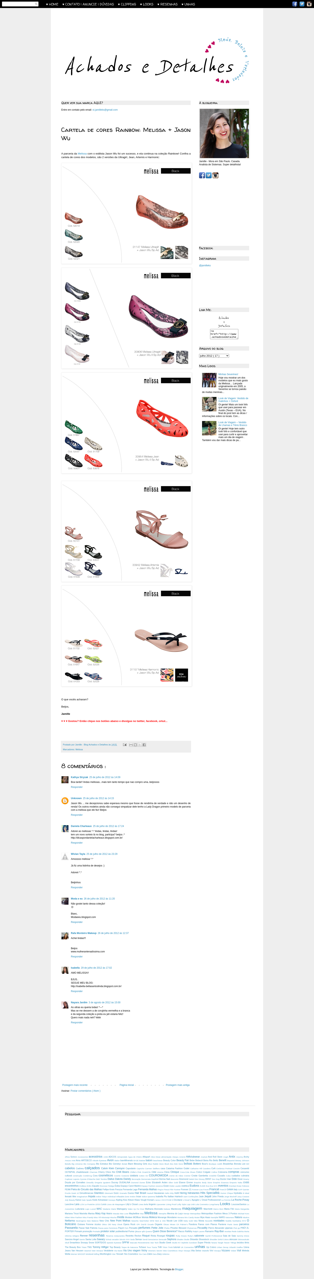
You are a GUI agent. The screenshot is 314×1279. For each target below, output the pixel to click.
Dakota (119, 1179)
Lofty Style (182, 1204)
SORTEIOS (101, 1242)
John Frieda (218, 1196)
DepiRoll (155, 1179)
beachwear (158, 1160)
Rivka (154, 1236)
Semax (139, 1239)
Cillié (154, 1172)
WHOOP (82, 1254)
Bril (247, 1164)
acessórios (96, 1156)
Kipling (119, 1200)
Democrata (146, 1179)
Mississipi (105, 1217)
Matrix (109, 1213)
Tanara (214, 1243)
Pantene (222, 1224)
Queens (149, 1231)
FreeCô (223, 1189)
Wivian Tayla (78, 854)
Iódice (145, 1196)
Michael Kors (243, 1213)
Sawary (101, 1239)
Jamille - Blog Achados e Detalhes (92, 744)
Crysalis (221, 1175)
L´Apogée (195, 1200)
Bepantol (231, 1160)
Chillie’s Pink (136, 1172)
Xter (114, 1254)
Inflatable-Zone (123, 1196)
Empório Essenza (221, 1182)
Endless (83, 1186)
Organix (159, 1224)
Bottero (197, 1163)
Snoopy (85, 1242)
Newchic (135, 1221)
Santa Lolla (91, 1239)
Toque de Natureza (130, 1247)
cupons (76, 1179)
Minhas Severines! (228, 376)
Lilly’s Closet (132, 1204)
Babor (117, 1160)
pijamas (229, 1228)
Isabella (75, 967)
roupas (171, 1235)
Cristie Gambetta (200, 1175)
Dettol (192, 1179)
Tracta (155, 1247)
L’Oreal (186, 1200)
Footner (177, 1189)
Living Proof (171, 1204)
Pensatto (133, 1228)
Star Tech (154, 1243)
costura (134, 1175)
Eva (208, 1186)
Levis (104, 1204)
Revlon (138, 1236)
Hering (184, 1193)
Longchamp (214, 1204)
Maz (142, 1213)
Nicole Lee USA (175, 1220)
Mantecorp (176, 1209)
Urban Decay (223, 1247)
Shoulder (213, 1239)
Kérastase (103, 1200)
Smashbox (75, 1242)
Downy (246, 1179)
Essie (167, 1186)
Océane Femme (86, 1224)
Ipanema (152, 1196)
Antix (232, 1156)
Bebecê (199, 1160)
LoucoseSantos (239, 1204)
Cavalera (207, 1168)
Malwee (167, 1209)
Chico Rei (111, 1172)
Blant (131, 1164)
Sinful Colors (223, 1239)
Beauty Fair (183, 1160)
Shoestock (204, 1239)
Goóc (117, 1193)
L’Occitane (177, 1200)
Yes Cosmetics (131, 1254)
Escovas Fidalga (107, 1186)
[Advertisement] (138, 19)
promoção (88, 1231)
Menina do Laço (175, 1213)
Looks (225, 1204)
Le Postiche (90, 1204)
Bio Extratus (102, 1164)
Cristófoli (213, 1176)
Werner (74, 1254)
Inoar (139, 1196)
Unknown (76, 798)
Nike (196, 1221)
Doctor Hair (226, 1179)
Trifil (160, 1247)
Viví (212, 1250)
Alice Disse (156, 1157)
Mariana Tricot (72, 1213)
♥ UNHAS (188, 4)
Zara (155, 1254)
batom (149, 1160)
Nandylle (215, 1217)
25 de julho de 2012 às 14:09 (104, 777)
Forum (206, 1189)
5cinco (73, 1157)
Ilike (74, 1196)
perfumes (144, 1227)
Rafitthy (189, 1231)
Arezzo (68, 1160)
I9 (244, 1193)
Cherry (102, 1172)
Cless (167, 1172)
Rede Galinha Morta (240, 1231)
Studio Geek (165, 1242)
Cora (96, 1175)
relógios (76, 1236)
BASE (136, 1160)
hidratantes (194, 1193)
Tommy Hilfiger (101, 1247)
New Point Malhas (120, 1220)
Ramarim (209, 1231)
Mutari (197, 1217)
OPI (138, 1224)
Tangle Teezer (224, 1243)
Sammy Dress (243, 1236)
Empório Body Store (203, 1182)
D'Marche (91, 1179)
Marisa (91, 1213)
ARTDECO (87, 1160)
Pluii (235, 1228)
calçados (93, 1168)
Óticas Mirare (169, 1224)
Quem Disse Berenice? (165, 1231)
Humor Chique (227, 1193)
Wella (68, 1254)
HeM (177, 1193)
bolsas (188, 1163)
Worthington (106, 1254)
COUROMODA (159, 1175)
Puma (131, 1231)
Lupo (87, 1209)
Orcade (151, 1224)
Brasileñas (228, 1164)
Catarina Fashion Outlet (178, 1168)
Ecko (149, 1182)
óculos (98, 1224)
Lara (77, 1204)
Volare (234, 1251)
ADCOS (113, 1157)
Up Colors (211, 1247)
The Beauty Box (73, 1247)
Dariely (127, 1179)
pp (239, 1228)
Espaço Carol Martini (131, 1186)
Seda (132, 1239)
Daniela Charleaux (81, 826)
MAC (100, 1208)
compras (234, 1171)
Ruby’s (191, 1236)
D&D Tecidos (102, 1179)
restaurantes (120, 1236)
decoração (136, 1179)
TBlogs (233, 1243)
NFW (152, 1221)
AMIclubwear (193, 1156)
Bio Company (90, 1164)
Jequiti (208, 1196)
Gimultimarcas (87, 1193)
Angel (226, 1157)
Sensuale (163, 1239)
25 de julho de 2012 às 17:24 (108, 826)
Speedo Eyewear (114, 1243)
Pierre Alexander (216, 1228)
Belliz (216, 1160)
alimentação (166, 1157)
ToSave (143, 1247)
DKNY (208, 1179)
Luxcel (93, 1209)
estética (185, 1186)
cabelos (70, 1168)
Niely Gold (188, 1221)
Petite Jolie (157, 1228)
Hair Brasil (141, 1193)
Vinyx (181, 1251)
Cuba (228, 1176)
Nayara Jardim (79, 1002)
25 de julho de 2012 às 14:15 (98, 798)
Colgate (207, 1172)
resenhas (97, 1235)
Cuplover (69, 1179)
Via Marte (118, 1251)
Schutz (109, 1239)
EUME (203, 1186)
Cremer (187, 1176)
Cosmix (117, 1176)
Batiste (142, 1160)
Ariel (73, 1160)
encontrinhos (72, 1185)
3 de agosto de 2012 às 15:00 (105, 1002)
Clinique (175, 1172)
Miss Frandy (88, 1217)
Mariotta (84, 1213)
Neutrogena (81, 1221)
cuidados (236, 1175)
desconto (175, 1179)
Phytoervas (192, 1228)
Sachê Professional (214, 1236)
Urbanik (233, 1247)
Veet (94, 1251)
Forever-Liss (197, 1189)
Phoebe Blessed (178, 1228)
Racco (181, 1231)
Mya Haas (205, 1217)
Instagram (309, 4)
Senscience (153, 1239)
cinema (160, 1172)
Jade (201, 1196)
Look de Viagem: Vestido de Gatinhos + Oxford (233, 401)
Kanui (78, 1200)
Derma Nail (165, 1179)
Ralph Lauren (199, 1231)
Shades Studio (183, 1239)
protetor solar (108, 1231)
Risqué (146, 1235)
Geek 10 (75, 1193)
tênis (247, 1242)
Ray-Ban (219, 1231)
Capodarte (131, 1168)
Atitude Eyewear (100, 1160)
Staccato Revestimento (140, 1243)
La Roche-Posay (240, 1199)
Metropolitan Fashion (211, 1213)
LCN (82, 1204)
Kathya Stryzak (79, 777)
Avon (111, 1160)
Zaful (150, 1254)
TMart (84, 1247)
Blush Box (169, 1164)
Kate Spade (87, 1200)
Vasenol (88, 1251)
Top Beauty (115, 1247)
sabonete (199, 1235)
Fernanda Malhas (148, 1189)
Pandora (193, 1224)
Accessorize (83, 1157)
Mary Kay (100, 1213)
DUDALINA (125, 1182)
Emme (190, 1182)
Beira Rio (208, 1160)
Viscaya (187, 1251)
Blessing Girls (141, 1164)
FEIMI (68, 1189)
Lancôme (69, 1204)
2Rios (67, 1157)
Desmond (184, 1179)
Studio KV (176, 1243)
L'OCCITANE (166, 1200)
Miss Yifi (97, 1217)
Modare (129, 1217)
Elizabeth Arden (160, 1182)
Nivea (201, 1220)
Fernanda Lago (130, 1189)
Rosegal (161, 1236)
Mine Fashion (76, 1217)
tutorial (177, 1247)
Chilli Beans (123, 1172)
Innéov (133, 1196)
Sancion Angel (72, 1239)
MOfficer (137, 1217)
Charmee (94, 1172)
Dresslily (90, 1182)
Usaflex (240, 1247)
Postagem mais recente (75, 1085)
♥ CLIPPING (129, 4)
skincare (233, 1239)
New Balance (93, 1221)
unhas (200, 1247)
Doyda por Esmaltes (75, 1182)
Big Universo (77, 1164)
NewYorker (145, 1221)
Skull (67, 1243)
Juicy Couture (243, 1196)
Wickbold (90, 1254)
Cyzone (83, 1179)
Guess (131, 1193)
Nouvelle (209, 1221)
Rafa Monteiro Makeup (84, 933)
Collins (214, 1172)
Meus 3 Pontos (230, 1213)
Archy (246, 1157)
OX (178, 1224)
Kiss (125, 1200)
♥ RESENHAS (169, 4)
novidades (219, 1220)
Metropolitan (195, 1213)
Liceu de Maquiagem (116, 1204)
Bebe (192, 1160)
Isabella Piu (162, 1196)
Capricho (141, 1168)
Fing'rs (161, 1189)
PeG (127, 1228)
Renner (84, 1235)
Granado (124, 1193)
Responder (77, 787)
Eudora (195, 1185)
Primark (78, 1231)
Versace (100, 1251)
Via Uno (128, 1250)
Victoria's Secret (155, 1251)
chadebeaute (83, 1172)
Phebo (167, 1228)
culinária (245, 1175)
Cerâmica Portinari (224, 1168)
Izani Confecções (191, 1196)
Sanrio (82, 1239)
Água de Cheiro (135, 1157)
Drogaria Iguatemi (103, 1182)
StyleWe (185, 1243)
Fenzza (119, 1189)
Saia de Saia (230, 1236)
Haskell (150, 1193)
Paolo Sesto (233, 1224)
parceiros (244, 1224)
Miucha (113, 1217)
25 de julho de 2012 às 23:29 (102, 854)
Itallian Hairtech (176, 1196)
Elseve (183, 1182)
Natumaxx (230, 1217)
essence (160, 1186)
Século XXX (124, 1239)
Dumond (135, 1182)
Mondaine (172, 1217)
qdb (144, 1231)
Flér (172, 1189)
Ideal (247, 1193)
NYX (244, 1221)
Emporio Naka (236, 1182)
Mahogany (122, 1209)
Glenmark (109, 1193)
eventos (223, 1185)
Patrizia (94, 1228)
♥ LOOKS (149, 4)
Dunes (143, 1182)
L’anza (157, 1200)
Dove (240, 1179)
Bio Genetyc (115, 1164)
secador (115, 1239)
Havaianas (159, 1193)
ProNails (97, 1231)
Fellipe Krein (109, 1189)
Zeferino (165, 1254)
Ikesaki (68, 1196)
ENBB (246, 1182)
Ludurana (80, 1209)
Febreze (245, 1186)
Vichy (144, 1250)
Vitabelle (206, 1251)
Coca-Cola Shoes (188, 1172)
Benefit (223, 1160)
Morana (180, 1217)
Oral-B (144, 1224)
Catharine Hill (196, 1168)
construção (78, 1176)
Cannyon (120, 1168)
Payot (121, 1228)
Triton (165, 1247)
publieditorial (122, 1231)
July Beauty (70, 1200)
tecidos (241, 1242)
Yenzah (120, 1254)
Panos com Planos (208, 1224)
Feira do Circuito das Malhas (87, 1189)
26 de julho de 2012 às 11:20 (99, 898)
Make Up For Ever (136, 1209)
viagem (137, 1250)
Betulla (68, 1164)
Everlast (233, 1186)
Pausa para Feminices (108, 1228)
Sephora (172, 1239)
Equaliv (96, 1186)
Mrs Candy (189, 1217)
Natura (239, 1217)
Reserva (110, 1236)
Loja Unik (191, 1204)
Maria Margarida (242, 1209)
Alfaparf (147, 1157)
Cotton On (144, 1176)
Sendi (145, 1239)
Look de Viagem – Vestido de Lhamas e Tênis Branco (232, 425)
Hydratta (238, 1193)
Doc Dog (216, 1179)
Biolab (125, 1164)
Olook (120, 1224)
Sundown (193, 1243)
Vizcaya (217, 1251)
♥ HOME (54, 4)
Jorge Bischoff (230, 1196)
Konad (150, 1200)
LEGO (98, 1204)
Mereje (187, 1213)
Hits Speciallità (210, 1192)
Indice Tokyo (102, 1196)
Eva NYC (214, 1186)
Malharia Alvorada (154, 1209)
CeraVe (237, 1168)
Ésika (118, 1186)
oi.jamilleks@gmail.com (105, 109)
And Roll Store (215, 1157)
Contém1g (88, 1176)
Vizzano (226, 1250)
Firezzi (167, 1189)
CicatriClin (147, 1172)
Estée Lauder (175, 1186)
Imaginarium (82, 1196)
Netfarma (70, 1220)
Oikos (105, 1224)
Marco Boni (218, 1209)
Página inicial (127, 1085)
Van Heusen (77, 1250)
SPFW (126, 1242)
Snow (92, 1242)
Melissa (82, 153)
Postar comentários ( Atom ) (86, 1090)
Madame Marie (110, 1209)
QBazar (138, 1231)
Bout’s (205, 1164)
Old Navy (112, 1224)
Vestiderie (109, 1250)
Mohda (145, 1217)
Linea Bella (144, 1204)
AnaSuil (204, 1157)
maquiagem (192, 1208)
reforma (68, 1236)
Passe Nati (84, 1228)
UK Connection (187, 1247)
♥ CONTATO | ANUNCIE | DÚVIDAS (90, 4)
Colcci (199, 1172)
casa (163, 1168)
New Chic (105, 1220)
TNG (90, 1247)
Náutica (246, 1217)
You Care (143, 1254)
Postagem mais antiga (178, 1085)
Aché (106, 1157)
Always (175, 1157)
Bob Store (179, 1164)
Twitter (302, 4)
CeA (213, 1168)
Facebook (294, 4)
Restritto (130, 1236)
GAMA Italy (232, 1189)
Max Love (124, 1213)
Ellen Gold (174, 1182)
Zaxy (159, 1254)
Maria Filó (229, 1209)
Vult (239, 1250)
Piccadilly (202, 1228)
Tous (149, 1247)
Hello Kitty (169, 1193)
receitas (228, 1231)
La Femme (226, 1200)
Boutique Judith (216, 1164)
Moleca (153, 1217)
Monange (162, 1217)
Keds (95, 1200)
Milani (67, 1217)
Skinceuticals (243, 1239)
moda (121, 1217)
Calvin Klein (108, 1168)
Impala (92, 1196)
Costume (125, 1176)
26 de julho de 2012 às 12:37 (113, 933)
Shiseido (194, 1239)
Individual (112, 1196)
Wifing (97, 1254)
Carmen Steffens (153, 1168)
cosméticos (106, 1175)
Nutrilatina (237, 1221)
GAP (240, 1189)
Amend (182, 1157)
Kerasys (112, 1200)
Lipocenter (161, 1204)
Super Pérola (204, 1242)
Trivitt (170, 1247)
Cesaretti (245, 1168)
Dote (235, 1179)
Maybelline (134, 1213)
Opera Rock (130, 1224)
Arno (78, 1160)
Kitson (131, 1200)
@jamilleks (205, 265)
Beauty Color (169, 1160)
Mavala (116, 1213)
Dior (197, 1179)
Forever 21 (186, 1189)
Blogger (179, 1269)
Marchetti (208, 1209)
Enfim (89, 1186)
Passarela (72, 1227)
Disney (202, 1179)
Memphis (163, 1213)
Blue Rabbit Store (156, 1164)
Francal (214, 1189)
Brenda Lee (240, 1164)
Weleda (245, 1250)
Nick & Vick (161, 1221)
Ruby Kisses (182, 1236)
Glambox (99, 1193)
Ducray (115, 1182)
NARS (222, 1217)
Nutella (228, 1221)
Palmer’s (184, 1224)
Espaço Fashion (148, 1186)
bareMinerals (127, 1160)
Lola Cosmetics (202, 1204)
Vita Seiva (196, 1250)
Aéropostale (122, 1157)
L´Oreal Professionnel (210, 1200)
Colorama (223, 1172)
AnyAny (240, 1157)
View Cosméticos (170, 1251)
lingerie (152, 1204)
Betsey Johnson (242, 1160)
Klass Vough (141, 1200)
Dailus (111, 1179)
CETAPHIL (70, 1172)
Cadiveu (80, 1168)
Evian (239, 1186)
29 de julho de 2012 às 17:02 (96, 967)
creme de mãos (176, 1176)
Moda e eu (77, 898)
